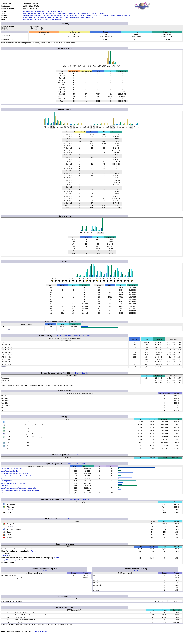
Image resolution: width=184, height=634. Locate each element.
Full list (33, 13)
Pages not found (55, 19)
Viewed (59, 15)
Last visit (52, 13)
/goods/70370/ (6, 485)
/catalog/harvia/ (6, 481)
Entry (72, 15)
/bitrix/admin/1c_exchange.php (12, 468)
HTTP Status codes (41, 19)
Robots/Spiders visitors (82, 13)
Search (61, 17)
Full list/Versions (73, 499)
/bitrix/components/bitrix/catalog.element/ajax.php (18, 488)
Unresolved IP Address (65, 13)
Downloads (46, 15)
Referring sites (53, 17)
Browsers (112, 15)
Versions (97, 15)
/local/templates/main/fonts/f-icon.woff (14, 473)
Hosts (40, 13)
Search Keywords (87, 17)
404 (8, 615)
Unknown (104, 15)
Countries (26, 13)
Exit (76, 15)
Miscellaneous (28, 19)
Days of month (40, 11)
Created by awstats (40, 631)
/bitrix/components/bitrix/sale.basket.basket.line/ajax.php (21, 490)
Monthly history (28, 11)
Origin (25, 17)
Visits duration (28, 15)
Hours (59, 11)
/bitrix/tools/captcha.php (9, 471)
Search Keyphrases (72, 17)
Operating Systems (85, 15)
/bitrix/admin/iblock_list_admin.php (13, 483)
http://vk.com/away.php (11, 560)
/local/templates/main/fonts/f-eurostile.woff (16, 476)
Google (5, 555)
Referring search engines (38, 17)
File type (37, 15)
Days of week (51, 11)
